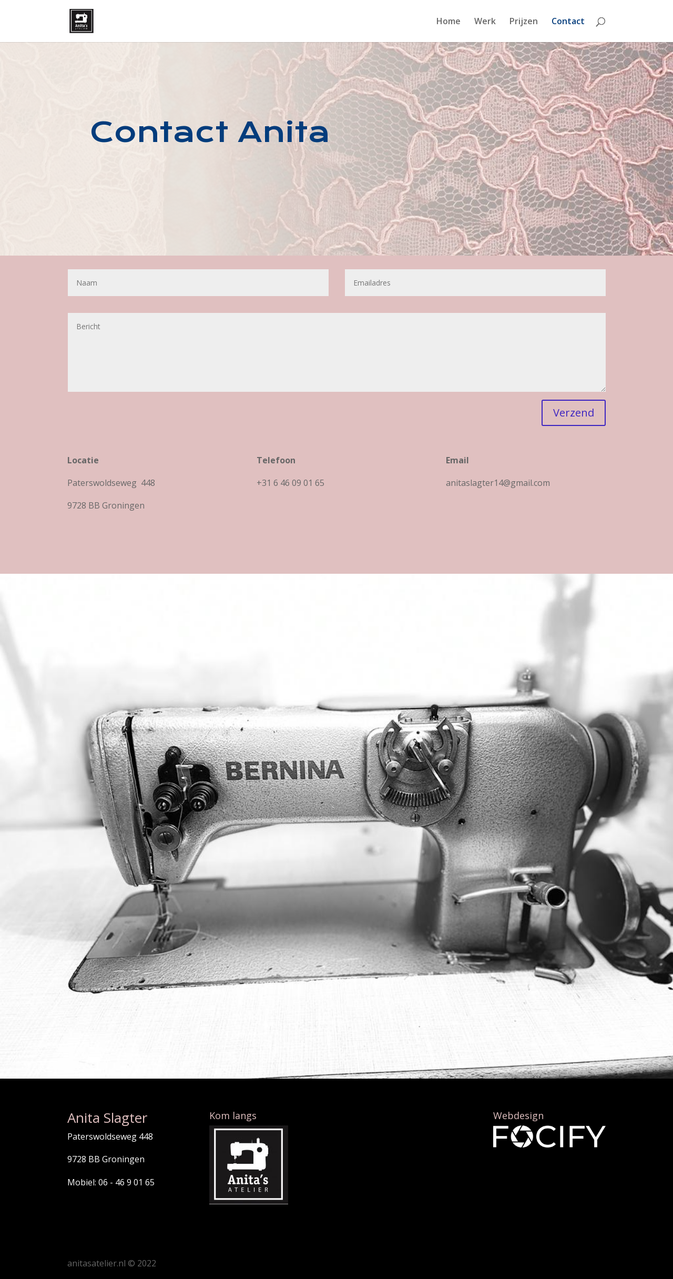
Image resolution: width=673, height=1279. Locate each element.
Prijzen (523, 22)
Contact (568, 22)
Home (448, 22)
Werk (485, 22)
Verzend (573, 412)
